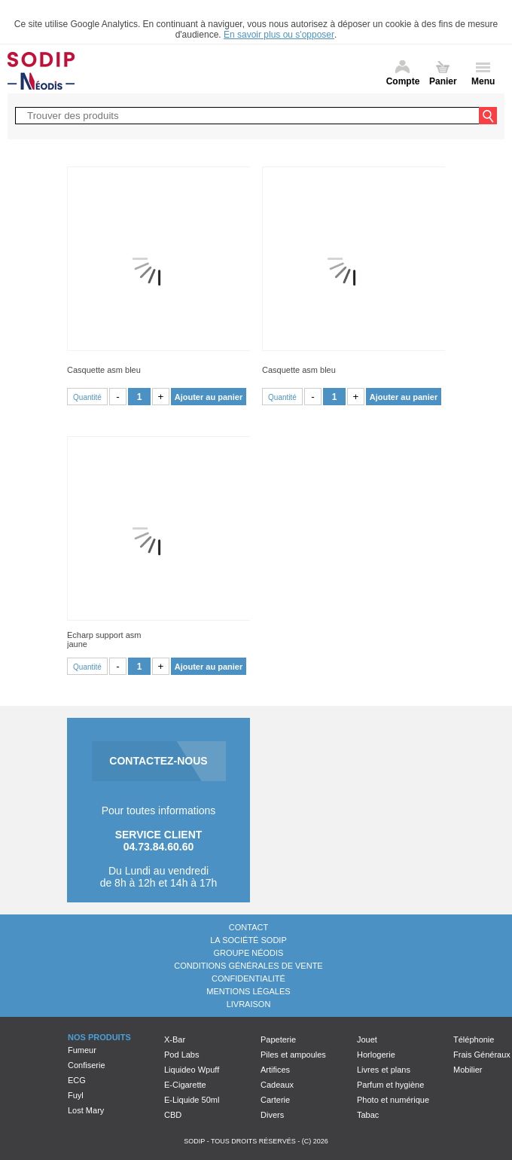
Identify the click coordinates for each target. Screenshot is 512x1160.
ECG (77, 1080)
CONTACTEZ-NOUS (158, 761)
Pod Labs (181, 1054)
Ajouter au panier (208, 396)
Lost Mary (86, 1110)
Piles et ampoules (293, 1054)
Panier (443, 81)
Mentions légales (248, 991)
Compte (403, 81)
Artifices (275, 1069)
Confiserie (86, 1065)
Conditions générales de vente (248, 965)
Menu (483, 81)
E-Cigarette (185, 1084)
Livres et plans (383, 1069)
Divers (272, 1114)
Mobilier (468, 1069)
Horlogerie (376, 1054)
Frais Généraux (481, 1054)
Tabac (368, 1114)
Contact (248, 927)
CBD (172, 1114)
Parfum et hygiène (390, 1084)
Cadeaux (277, 1084)
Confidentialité (248, 978)
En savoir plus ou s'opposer (279, 34)
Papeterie (278, 1039)
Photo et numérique (393, 1099)
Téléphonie (473, 1039)
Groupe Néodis (249, 952)
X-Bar (174, 1039)
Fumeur (82, 1050)
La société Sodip (248, 940)
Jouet (367, 1039)
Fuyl (76, 1095)
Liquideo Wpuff (191, 1069)
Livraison (249, 1004)
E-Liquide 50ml (191, 1099)
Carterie (275, 1099)
